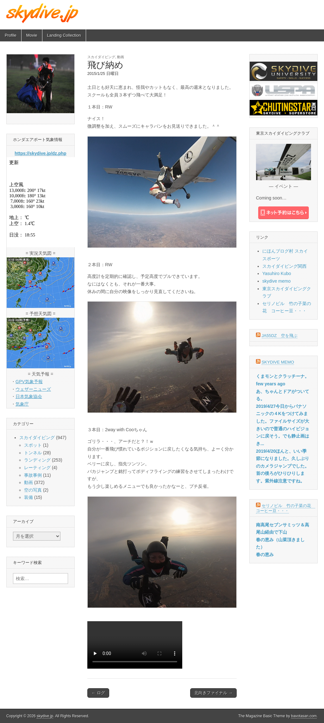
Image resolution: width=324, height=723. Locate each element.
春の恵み (265, 554)
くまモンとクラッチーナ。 (282, 376)
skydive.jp (45, 716)
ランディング (37, 460)
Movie (31, 35)
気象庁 (22, 404)
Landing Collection (64, 35)
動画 (120, 57)
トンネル (33, 452)
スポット (33, 445)
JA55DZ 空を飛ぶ (279, 335)
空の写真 (33, 490)
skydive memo (276, 281)
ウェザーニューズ (33, 389)
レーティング (37, 467)
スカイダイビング (101, 57)
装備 (28, 497)
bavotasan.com (304, 716)
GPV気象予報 (29, 381)
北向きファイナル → (213, 692)
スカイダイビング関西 (284, 266)
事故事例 (33, 475)
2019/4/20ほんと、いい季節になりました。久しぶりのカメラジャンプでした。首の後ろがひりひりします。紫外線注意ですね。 (282, 466)
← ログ (98, 692)
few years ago (270, 383)
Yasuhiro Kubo (276, 273)
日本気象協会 (29, 396)
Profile (10, 35)
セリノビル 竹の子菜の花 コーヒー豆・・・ (285, 508)
